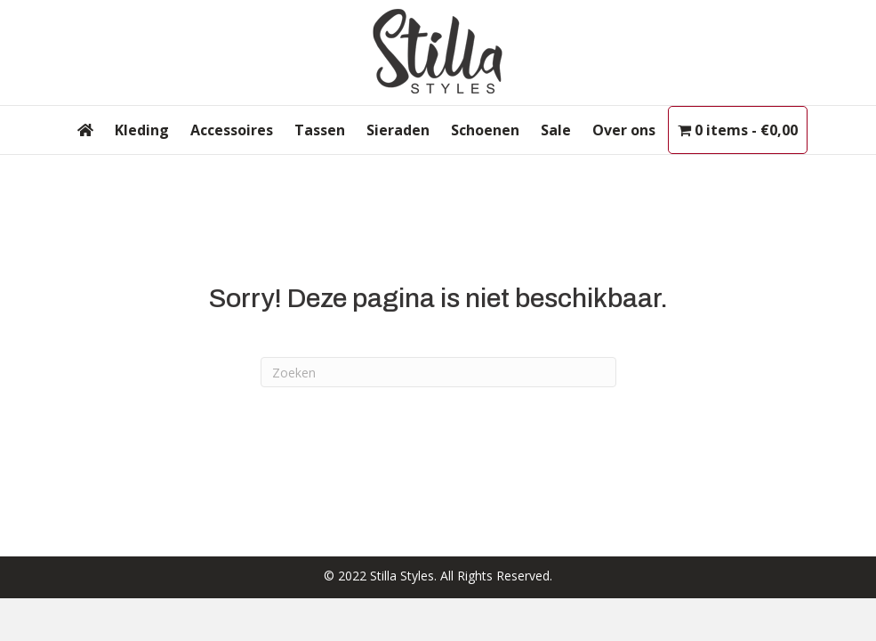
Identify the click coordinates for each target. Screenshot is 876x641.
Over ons (623, 130)
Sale (556, 130)
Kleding (142, 130)
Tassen (319, 130)
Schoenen (485, 130)
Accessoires (231, 130)
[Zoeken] (438, 372)
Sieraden (398, 130)
